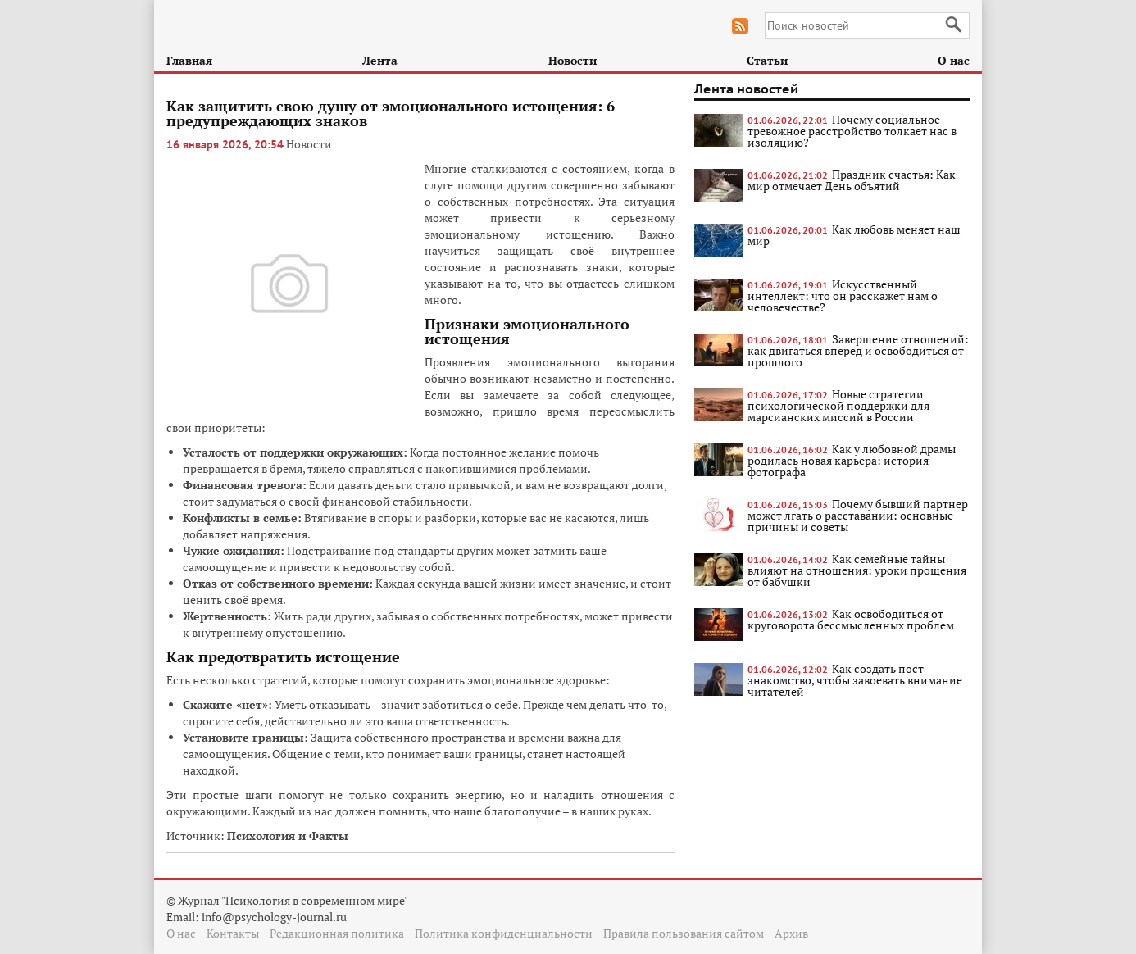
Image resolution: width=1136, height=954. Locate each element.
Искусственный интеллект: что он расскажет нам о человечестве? (842, 295)
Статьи (767, 60)
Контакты (233, 933)
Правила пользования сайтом (683, 933)
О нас (954, 60)
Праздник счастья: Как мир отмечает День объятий (851, 179)
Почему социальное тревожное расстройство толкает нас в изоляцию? (852, 130)
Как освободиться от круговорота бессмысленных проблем (850, 619)
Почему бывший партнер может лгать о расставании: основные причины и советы (857, 515)
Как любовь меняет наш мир (854, 234)
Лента (380, 60)
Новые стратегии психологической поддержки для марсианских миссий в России (838, 405)
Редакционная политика (337, 933)
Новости (572, 60)
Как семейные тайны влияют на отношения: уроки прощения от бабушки (856, 570)
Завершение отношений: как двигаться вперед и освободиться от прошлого (858, 350)
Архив (791, 933)
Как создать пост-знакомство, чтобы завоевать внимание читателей (854, 680)
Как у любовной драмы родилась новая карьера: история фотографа (851, 460)
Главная (189, 60)
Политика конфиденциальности (504, 933)
